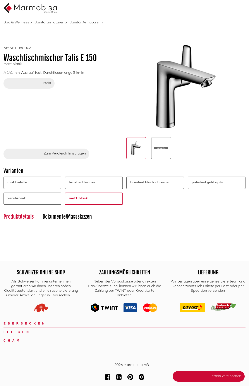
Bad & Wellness (16, 23)
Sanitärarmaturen (49, 23)
